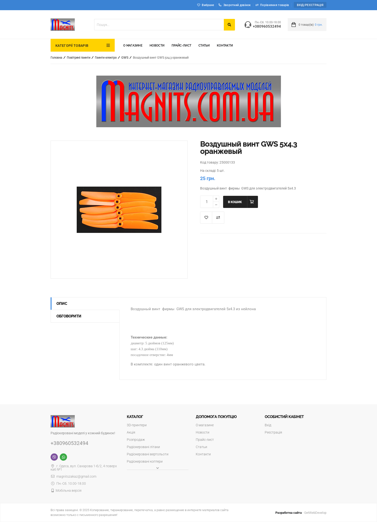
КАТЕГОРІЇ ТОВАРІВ (71, 45)
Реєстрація (273, 432)
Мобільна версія (69, 490)
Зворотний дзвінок (235, 5)
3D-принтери (137, 425)
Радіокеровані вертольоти (147, 454)
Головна (56, 57)
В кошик (235, 202)
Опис (61, 303)
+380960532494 (267, 26)
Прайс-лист (181, 45)
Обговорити (68, 316)
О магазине (132, 45)
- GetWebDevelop (300, 512)
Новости (157, 45)
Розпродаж (136, 440)
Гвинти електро (106, 57)
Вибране (208, 5)
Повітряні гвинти (78, 57)
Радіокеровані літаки (143, 447)
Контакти (225, 45)
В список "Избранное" (206, 218)
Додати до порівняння (218, 218)
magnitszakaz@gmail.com (73, 476)
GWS (124, 57)
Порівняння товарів (274, 5)
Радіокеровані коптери (145, 461)
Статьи (204, 45)
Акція (131, 432)
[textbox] (159, 24)
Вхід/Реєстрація (310, 5)
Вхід (268, 425)
